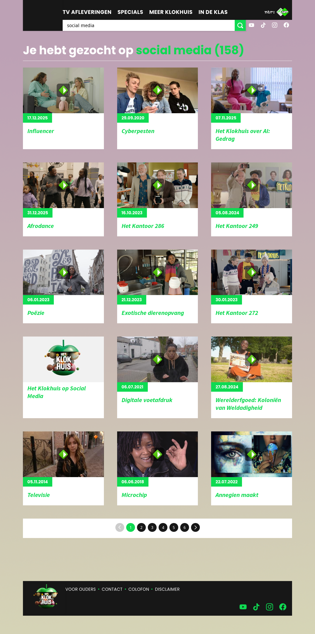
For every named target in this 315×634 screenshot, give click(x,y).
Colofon (138, 589)
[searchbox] (149, 25)
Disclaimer (167, 589)
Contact (112, 589)
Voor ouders (81, 589)
